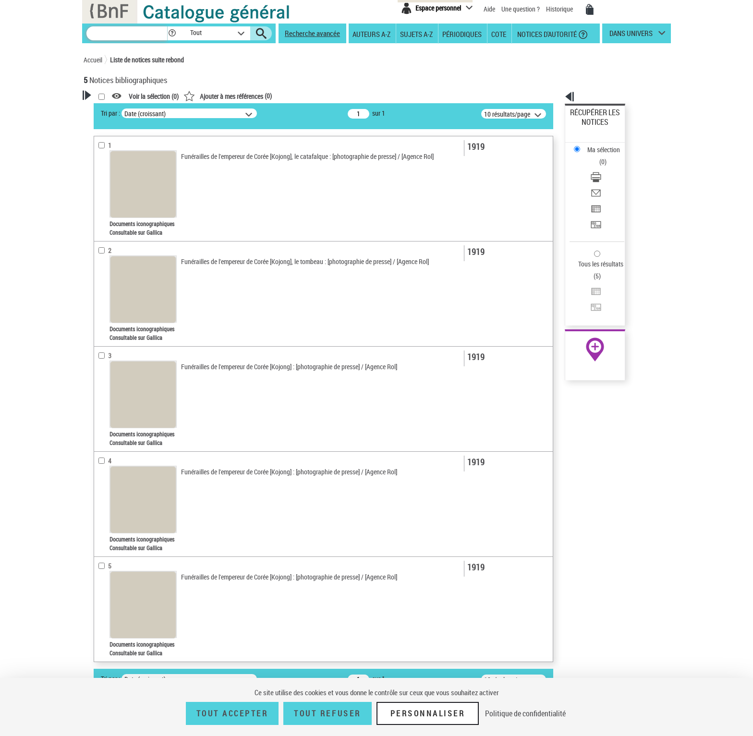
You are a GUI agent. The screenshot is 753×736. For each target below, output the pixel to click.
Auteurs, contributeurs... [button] (129, 246)
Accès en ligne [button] (114, 184)
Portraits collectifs (121, 498)
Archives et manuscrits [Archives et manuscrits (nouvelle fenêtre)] (586, 293)
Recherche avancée (312, 33)
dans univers (631, 35)
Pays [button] (100, 528)
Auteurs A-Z (371, 33)
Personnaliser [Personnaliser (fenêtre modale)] (427, 713)
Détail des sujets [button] (117, 326)
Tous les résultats (594, 205)
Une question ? (520, 8)
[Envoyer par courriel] (608, 156)
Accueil (93, 59)
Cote (498, 33)
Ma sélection (588, 127)
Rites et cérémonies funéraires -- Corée (146, 340)
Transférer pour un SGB (602, 178)
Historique (560, 8)
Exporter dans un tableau (605, 167)
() (351, 95)
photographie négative (126, 439)
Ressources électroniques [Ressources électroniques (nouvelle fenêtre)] (590, 304)
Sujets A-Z (416, 33)
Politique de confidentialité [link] (525, 713)
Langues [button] (105, 261)
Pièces (106, 409)
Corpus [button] (103, 512)
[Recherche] (126, 33)
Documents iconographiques (134, 215)
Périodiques (462, 33)
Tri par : (233, 113)
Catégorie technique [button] (123, 424)
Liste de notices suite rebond (147, 59)
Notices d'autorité (546, 33)
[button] (172, 33)
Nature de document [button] (123, 200)
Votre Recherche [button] (123, 111)
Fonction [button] (106, 453)
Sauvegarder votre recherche (143, 148)
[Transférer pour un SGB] (608, 179)
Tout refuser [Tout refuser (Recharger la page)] (327, 713)
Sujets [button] (102, 294)
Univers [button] (104, 369)
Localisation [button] (111, 230)
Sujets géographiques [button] (125, 309)
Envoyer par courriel (598, 155)
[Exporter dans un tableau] (608, 167)
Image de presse (118, 468)
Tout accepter (232, 713)
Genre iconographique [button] (126, 483)
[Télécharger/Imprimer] (608, 144)
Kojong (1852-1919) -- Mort (133, 355)
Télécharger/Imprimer (600, 144)
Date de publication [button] (122, 278)
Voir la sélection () (277, 96)
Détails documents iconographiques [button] (121, 390)
